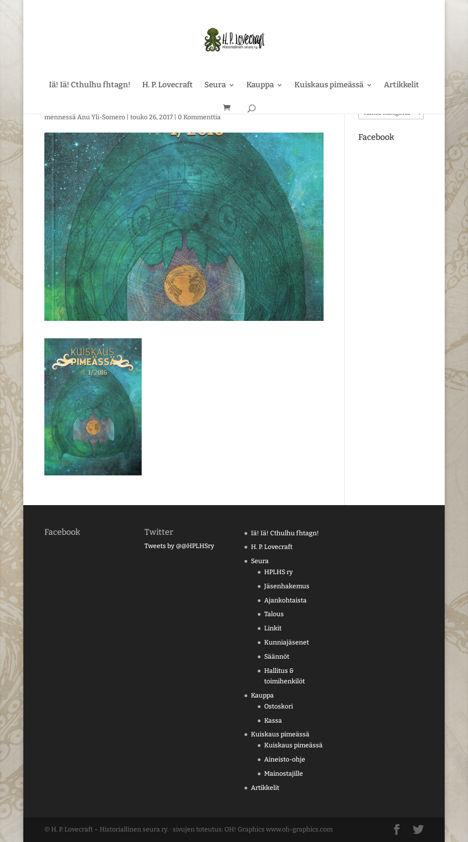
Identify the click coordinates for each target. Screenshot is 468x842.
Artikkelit (401, 86)
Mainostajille (283, 774)
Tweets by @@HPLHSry (179, 546)
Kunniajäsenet (286, 642)
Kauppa (260, 86)
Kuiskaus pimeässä (328, 86)
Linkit (273, 628)
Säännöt (276, 657)
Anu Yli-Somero (101, 117)
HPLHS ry (278, 572)
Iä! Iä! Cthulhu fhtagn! (90, 86)
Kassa (273, 721)
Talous (274, 614)
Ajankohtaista (285, 600)
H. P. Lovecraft (167, 86)
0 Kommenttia (199, 117)
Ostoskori (278, 706)
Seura (215, 86)
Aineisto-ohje (284, 759)
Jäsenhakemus (286, 586)
